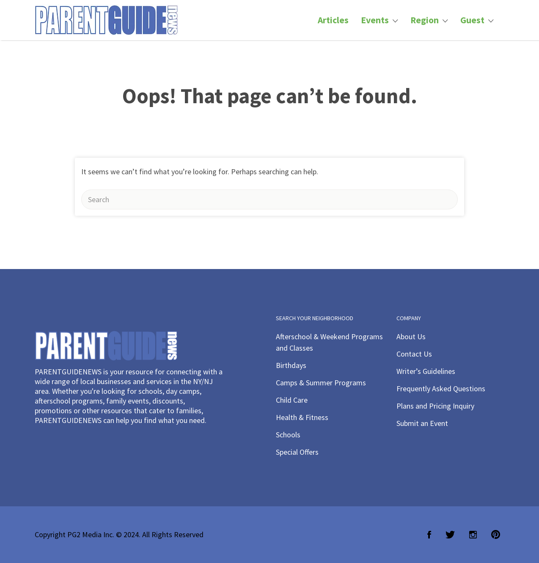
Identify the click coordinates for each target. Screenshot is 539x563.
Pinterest (495, 535)
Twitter (450, 535)
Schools (288, 434)
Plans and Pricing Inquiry (435, 406)
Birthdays (291, 365)
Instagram (473, 535)
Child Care (292, 400)
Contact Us (414, 354)
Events (375, 20)
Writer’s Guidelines (425, 371)
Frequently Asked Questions (440, 388)
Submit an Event (422, 423)
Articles (333, 20)
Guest (472, 20)
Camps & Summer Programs (321, 382)
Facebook (429, 535)
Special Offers (297, 452)
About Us (411, 336)
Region (424, 20)
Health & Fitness (302, 417)
